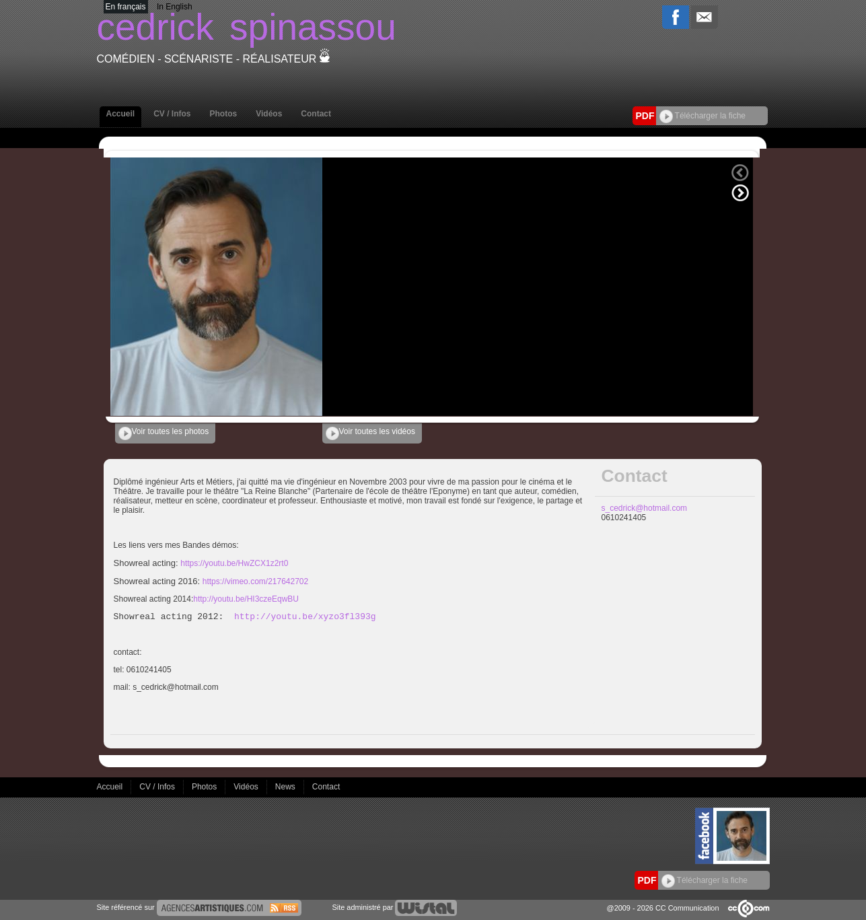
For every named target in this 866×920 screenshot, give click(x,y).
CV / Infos (171, 113)
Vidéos (269, 113)
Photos (224, 113)
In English (174, 6)
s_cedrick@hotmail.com (645, 508)
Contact (316, 113)
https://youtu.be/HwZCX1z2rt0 (234, 563)
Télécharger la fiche (702, 115)
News (286, 786)
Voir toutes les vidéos (370, 433)
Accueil (120, 113)
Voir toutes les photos (163, 433)
